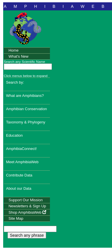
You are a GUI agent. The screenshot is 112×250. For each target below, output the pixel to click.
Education (14, 135)
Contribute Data (19, 175)
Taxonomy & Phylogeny (25, 122)
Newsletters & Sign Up (27, 206)
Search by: (15, 82)
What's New (18, 56)
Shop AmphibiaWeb (27, 212)
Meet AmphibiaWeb (22, 162)
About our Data (18, 188)
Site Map (15, 218)
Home (13, 50)
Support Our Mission (25, 200)
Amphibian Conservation (26, 109)
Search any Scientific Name (24, 61)
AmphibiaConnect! (21, 148)
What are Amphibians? (25, 95)
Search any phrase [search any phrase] (27, 235)
